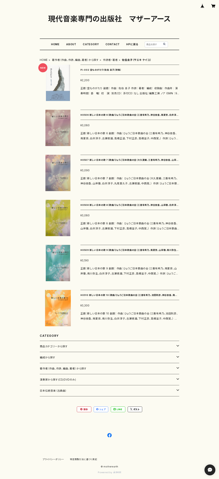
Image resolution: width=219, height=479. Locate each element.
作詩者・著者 (110, 59)
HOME (55, 44)
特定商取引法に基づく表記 (83, 459)
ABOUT (71, 44)
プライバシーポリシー (53, 459)
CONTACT (113, 44)
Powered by (109, 472)
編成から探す (47, 357)
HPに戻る (132, 44)
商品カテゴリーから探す (54, 346)
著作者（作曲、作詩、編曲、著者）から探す (75, 59)
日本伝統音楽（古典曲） (53, 390)
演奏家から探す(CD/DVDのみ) (58, 379)
